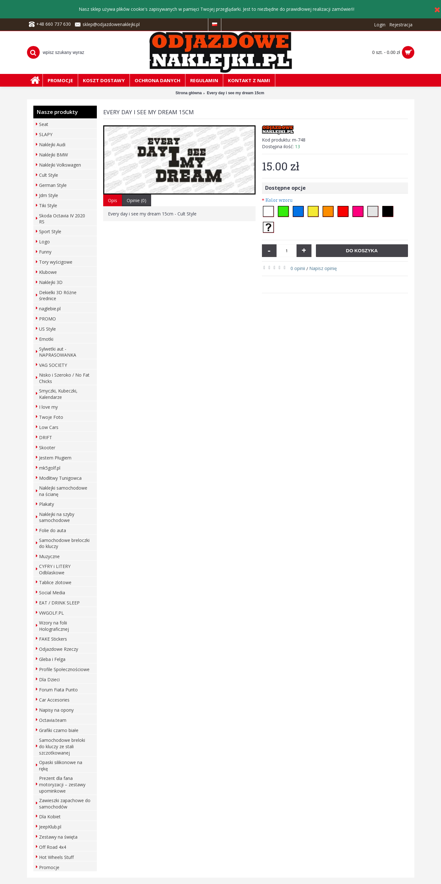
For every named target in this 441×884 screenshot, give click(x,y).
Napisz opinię (323, 268)
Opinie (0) (136, 200)
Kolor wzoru (278, 200)
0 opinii (298, 268)
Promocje (49, 867)
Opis (112, 200)
